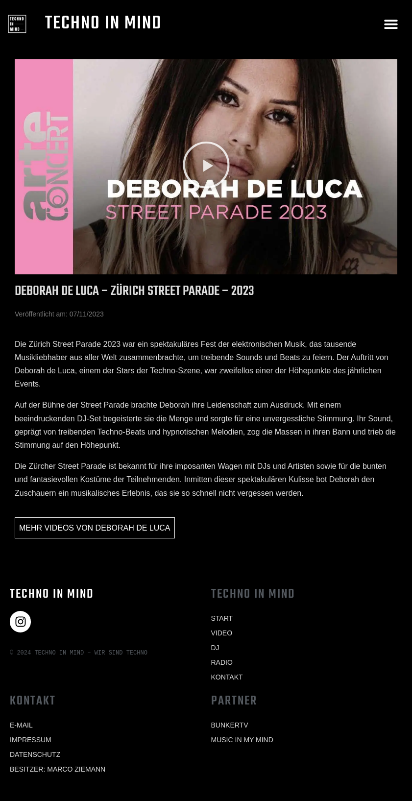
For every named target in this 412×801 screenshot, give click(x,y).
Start (222, 618)
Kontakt (227, 677)
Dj (215, 648)
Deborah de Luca (133, 528)
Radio (222, 662)
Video (222, 633)
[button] (391, 24)
